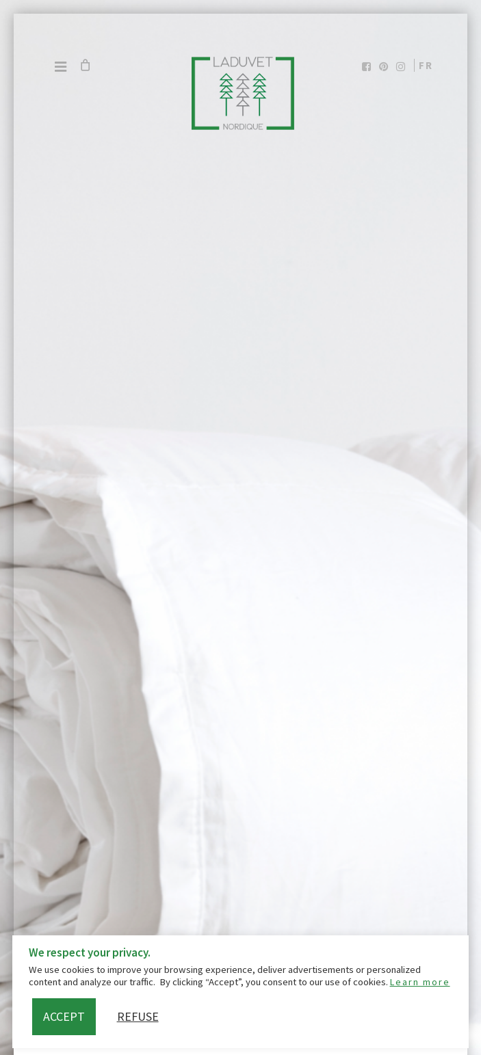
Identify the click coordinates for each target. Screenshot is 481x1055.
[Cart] (85, 65)
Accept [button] (64, 1016)
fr (426, 65)
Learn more (420, 982)
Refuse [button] (138, 1016)
